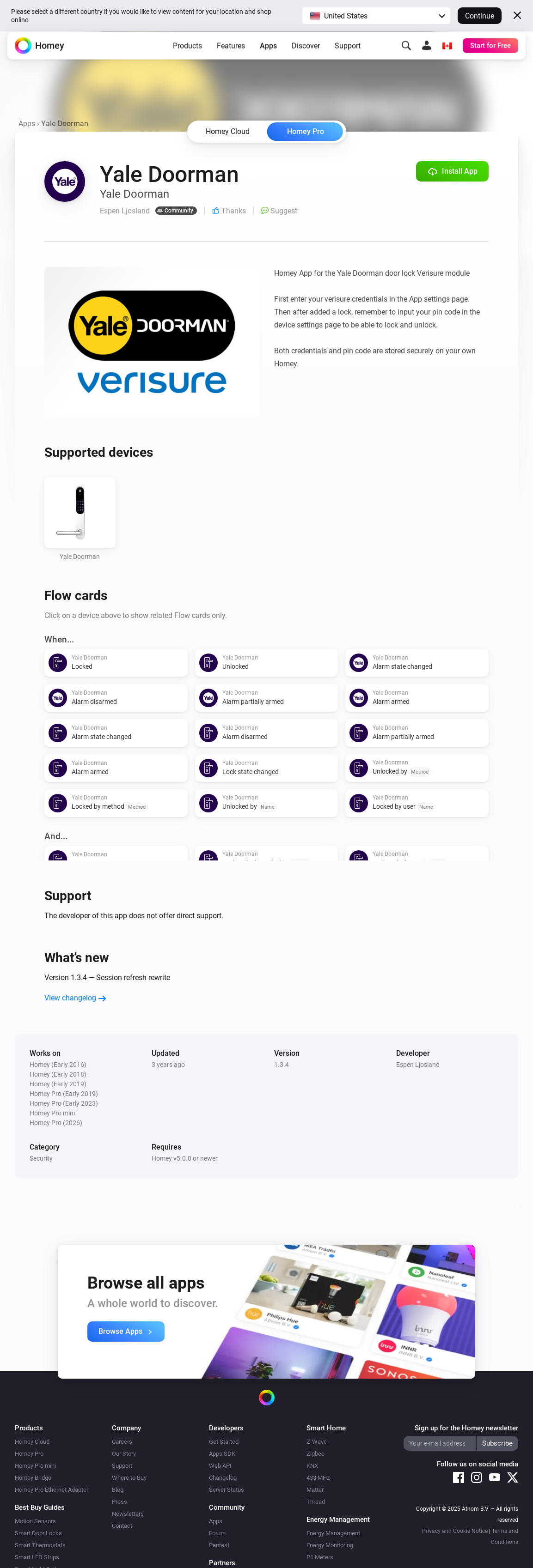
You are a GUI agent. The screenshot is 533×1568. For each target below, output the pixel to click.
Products (187, 52)
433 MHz (318, 1477)
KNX (312, 1465)
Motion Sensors (35, 1521)
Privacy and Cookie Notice (455, 1531)
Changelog (223, 1477)
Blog (117, 1489)
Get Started (224, 1441)
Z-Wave (316, 1441)
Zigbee (315, 1453)
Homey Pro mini (35, 1465)
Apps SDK (222, 1453)
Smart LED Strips (37, 1557)
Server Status (226, 1489)
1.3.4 (281, 1064)
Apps (268, 52)
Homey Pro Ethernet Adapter (51, 1489)
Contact (122, 1525)
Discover (306, 52)
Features (231, 52)
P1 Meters (319, 1557)
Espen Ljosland (418, 1064)
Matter (315, 1489)
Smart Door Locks (38, 1533)
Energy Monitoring (329, 1545)
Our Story (124, 1453)
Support (348, 52)
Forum (217, 1533)
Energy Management (333, 1533)
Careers (122, 1441)
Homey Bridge (33, 1477)
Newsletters (128, 1513)
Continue (479, 16)
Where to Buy (129, 1477)
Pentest (219, 1545)
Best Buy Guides (40, 1507)
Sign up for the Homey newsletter (466, 1428)
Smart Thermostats (40, 1545)
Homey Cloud (32, 1441)
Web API (220, 1465)
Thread (315, 1501)
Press (119, 1501)
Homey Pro (305, 131)
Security (41, 1158)
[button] (376, 15)
